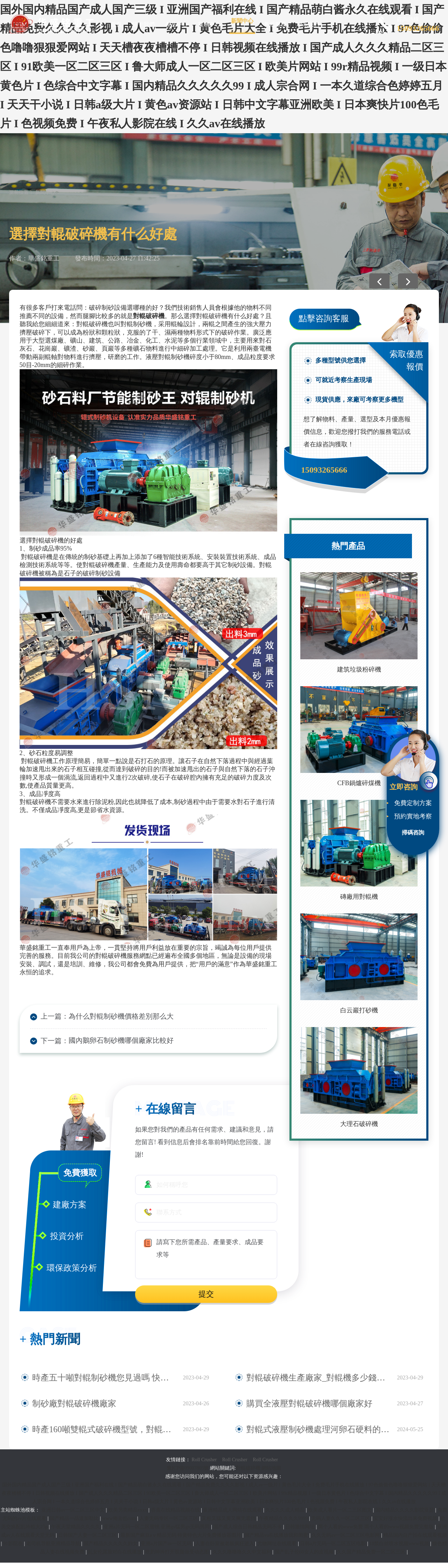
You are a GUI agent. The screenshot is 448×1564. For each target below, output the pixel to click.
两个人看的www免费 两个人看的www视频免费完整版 (376, 1528)
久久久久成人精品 (285, 1511)
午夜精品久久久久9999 (284, 1519)
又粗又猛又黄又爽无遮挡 (229, 1519)
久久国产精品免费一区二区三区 (372, 1553)
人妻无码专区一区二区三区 (169, 1519)
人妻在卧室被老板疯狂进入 (225, 1545)
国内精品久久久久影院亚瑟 (405, 1511)
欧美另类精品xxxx (128, 1511)
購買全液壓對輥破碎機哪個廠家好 (293, 1404)
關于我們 (143, 24)
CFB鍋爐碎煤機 (359, 783)
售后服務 (275, 24)
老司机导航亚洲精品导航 (54, 1545)
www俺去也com (119, 1519)
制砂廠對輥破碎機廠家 (63, 1404)
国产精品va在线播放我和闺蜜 (277, 1536)
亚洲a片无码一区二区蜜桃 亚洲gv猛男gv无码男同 (157, 1528)
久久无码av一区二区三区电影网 (346, 1536)
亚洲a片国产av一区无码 (167, 1545)
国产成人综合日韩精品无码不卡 (248, 1528)
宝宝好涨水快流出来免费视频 (406, 1519)
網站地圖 (271, 1469)
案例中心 (209, 24)
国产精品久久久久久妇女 (111, 1545)
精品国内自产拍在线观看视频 (415, 1536)
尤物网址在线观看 (277, 1545)
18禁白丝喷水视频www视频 (399, 1545)
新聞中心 (242, 21)
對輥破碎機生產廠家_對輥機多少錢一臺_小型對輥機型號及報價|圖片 (318, 1379)
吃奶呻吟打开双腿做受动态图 (177, 1553)
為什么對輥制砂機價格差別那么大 (113, 1016)
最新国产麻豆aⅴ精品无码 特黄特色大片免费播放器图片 (181, 1536)
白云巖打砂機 (359, 1010)
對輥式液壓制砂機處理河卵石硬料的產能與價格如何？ (318, 1430)
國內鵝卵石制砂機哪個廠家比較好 (113, 1042)
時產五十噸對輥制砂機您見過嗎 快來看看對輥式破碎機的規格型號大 (104, 1379)
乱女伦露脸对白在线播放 (115, 1553)
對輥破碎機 (248, 1469)
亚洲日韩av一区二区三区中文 (73, 1511)
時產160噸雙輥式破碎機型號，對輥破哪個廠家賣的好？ (104, 1430)
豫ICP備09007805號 (188, 1469)
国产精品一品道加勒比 (75, 1519)
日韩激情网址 (300, 1528)
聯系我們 (308, 24)
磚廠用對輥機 (359, 896)
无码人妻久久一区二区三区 (341, 1519)
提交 (206, 1295)
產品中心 (176, 24)
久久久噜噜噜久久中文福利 (242, 1553)
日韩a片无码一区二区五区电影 (333, 1545)
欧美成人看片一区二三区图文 (340, 1511)
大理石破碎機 (359, 1123)
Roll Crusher (204, 1461)
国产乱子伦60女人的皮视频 (305, 1553)
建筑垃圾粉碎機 (359, 669)
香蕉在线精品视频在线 (176, 1511)
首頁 (116, 24)
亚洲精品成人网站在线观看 (233, 1511)
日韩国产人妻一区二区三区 (88, 1536)
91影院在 (13, 1545)
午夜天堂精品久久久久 (76, 1528)
